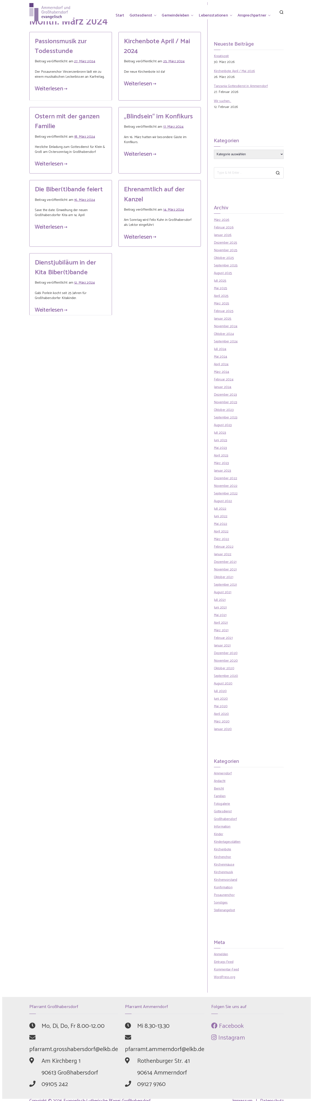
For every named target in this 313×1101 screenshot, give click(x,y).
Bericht (219, 788)
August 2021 (222, 592)
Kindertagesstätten (227, 842)
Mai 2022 (220, 524)
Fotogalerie (222, 804)
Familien (220, 796)
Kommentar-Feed (226, 969)
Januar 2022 (222, 554)
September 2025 (226, 265)
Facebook (227, 1026)
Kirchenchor (222, 857)
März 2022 (221, 539)
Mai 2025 (220, 288)
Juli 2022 (220, 508)
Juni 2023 (220, 440)
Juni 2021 (220, 607)
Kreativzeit (221, 56)
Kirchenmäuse (224, 864)
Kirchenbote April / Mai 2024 (157, 46)
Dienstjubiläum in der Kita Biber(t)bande (65, 267)
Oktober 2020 (224, 668)
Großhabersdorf (225, 819)
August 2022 (223, 501)
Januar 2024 (222, 387)
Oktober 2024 (224, 334)
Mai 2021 (220, 615)
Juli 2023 (220, 432)
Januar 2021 (222, 645)
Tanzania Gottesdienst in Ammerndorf (241, 86)
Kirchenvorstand (225, 880)
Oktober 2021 (223, 577)
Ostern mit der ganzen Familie (67, 121)
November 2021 (225, 569)
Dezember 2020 (226, 653)
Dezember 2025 (225, 242)
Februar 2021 (223, 638)
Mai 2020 (221, 706)
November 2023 (225, 402)
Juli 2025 (220, 280)
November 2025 (225, 250)
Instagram (228, 1038)
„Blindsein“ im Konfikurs (158, 116)
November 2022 (225, 486)
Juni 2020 (221, 698)
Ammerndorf (223, 773)
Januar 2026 (223, 235)
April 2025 (221, 296)
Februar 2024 (223, 379)
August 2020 (223, 683)
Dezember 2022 (225, 478)
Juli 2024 (220, 349)
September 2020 (226, 676)
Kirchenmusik (223, 872)
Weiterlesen (51, 88)
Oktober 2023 (224, 410)
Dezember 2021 (225, 562)
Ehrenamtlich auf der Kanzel (154, 194)
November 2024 (225, 326)
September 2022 (226, 493)
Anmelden (221, 954)
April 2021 (221, 622)
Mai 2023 (220, 448)
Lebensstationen (215, 15)
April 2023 (221, 455)
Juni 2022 (220, 516)
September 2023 (225, 417)
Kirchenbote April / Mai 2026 (234, 71)
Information (222, 826)
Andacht (219, 781)
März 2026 (221, 220)
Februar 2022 (223, 546)
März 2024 (221, 372)
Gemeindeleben (177, 15)
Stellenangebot (224, 910)
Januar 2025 (222, 318)
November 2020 (226, 660)
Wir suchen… (222, 101)
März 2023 (221, 463)
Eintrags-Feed (223, 962)
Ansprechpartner (254, 15)
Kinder (218, 834)
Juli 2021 (220, 600)
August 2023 (223, 425)
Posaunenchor (224, 895)
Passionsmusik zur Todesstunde (61, 46)
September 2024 (226, 341)
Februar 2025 (223, 311)
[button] (154, 15)
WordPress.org (224, 977)
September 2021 (225, 584)
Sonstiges (221, 902)
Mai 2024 (220, 356)
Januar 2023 (222, 470)
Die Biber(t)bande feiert (69, 189)
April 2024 (221, 364)
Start (120, 15)
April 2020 (221, 714)
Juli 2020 (220, 691)
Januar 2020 (223, 729)
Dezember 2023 (225, 394)
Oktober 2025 (224, 258)
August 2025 (223, 273)
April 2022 (221, 531)
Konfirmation (223, 887)
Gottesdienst (143, 15)
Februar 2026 (224, 227)
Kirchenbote (222, 849)
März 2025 (221, 303)
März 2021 (221, 630)
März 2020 (222, 721)
